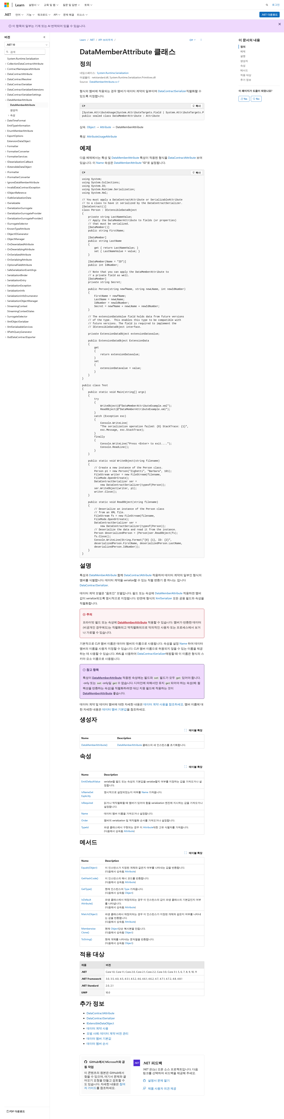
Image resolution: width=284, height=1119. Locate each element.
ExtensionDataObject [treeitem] (18, 141)
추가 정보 (245, 79)
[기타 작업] (201, 40)
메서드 (244, 70)
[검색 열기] (267, 5)
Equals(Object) (89, 867)
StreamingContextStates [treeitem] (20, 311)
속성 (242, 65)
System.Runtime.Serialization (113, 73)
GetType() (86, 889)
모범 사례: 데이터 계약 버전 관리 (107, 1033)
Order (84, 820)
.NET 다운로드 (270, 14)
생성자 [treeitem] (14, 110)
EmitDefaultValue (90, 781)
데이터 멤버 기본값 (114, 709)
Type (126, 889)
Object (91, 127)
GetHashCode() (89, 878)
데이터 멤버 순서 (97, 1043)
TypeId (85, 827)
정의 (242, 46)
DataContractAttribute (182, 157)
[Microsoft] (6, 5)
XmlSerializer (164, 598)
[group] (142, 114)
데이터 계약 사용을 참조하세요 (163, 704)
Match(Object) (89, 914)
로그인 (276, 4)
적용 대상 (245, 75)
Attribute (105, 127)
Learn (83, 39)
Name (100, 162)
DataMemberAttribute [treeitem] (22, 105)
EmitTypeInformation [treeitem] (18, 125)
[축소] (44, 37)
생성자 (244, 61)
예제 (242, 51)
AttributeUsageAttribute (102, 136)
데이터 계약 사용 (97, 1028)
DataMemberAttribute (125, 157)
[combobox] (27, 45)
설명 (242, 56)
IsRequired (87, 803)
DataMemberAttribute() (94, 745)
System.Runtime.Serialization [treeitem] (23, 58)
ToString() (86, 939)
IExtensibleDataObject (100, 1023)
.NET (92, 39)
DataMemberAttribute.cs (103, 81)
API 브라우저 (105, 39)
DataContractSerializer (172, 91)
